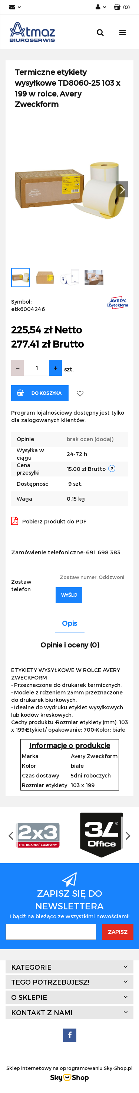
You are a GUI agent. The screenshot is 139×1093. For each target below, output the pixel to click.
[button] (121, 7)
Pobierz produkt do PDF (48, 521)
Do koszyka (39, 392)
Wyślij (69, 595)
